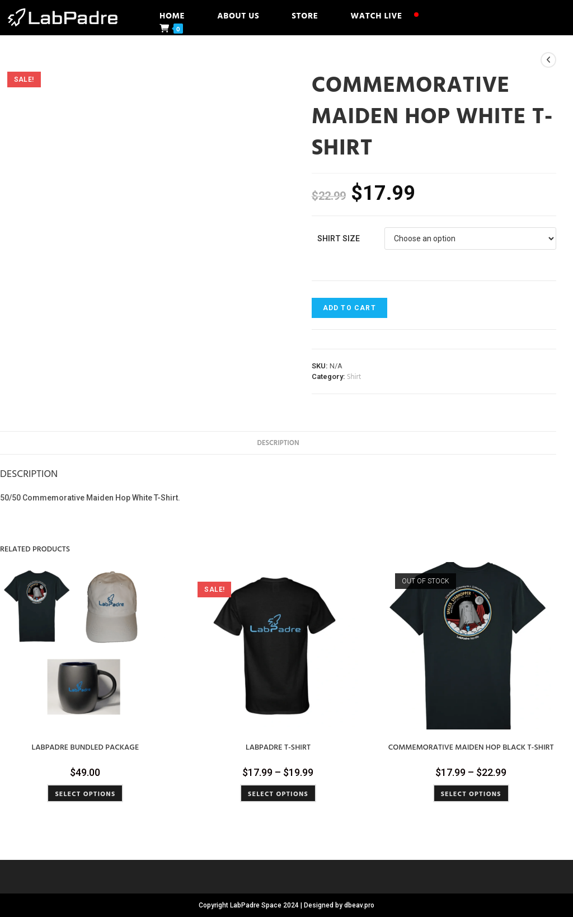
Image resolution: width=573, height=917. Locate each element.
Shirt (354, 376)
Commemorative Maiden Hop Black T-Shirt (471, 746)
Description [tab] (278, 442)
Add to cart (349, 308)
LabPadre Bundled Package (85, 746)
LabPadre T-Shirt (278, 746)
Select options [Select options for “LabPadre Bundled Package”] (85, 793)
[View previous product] (548, 60)
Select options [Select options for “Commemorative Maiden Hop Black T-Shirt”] (471, 793)
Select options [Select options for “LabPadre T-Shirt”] (278, 793)
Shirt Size (338, 238)
